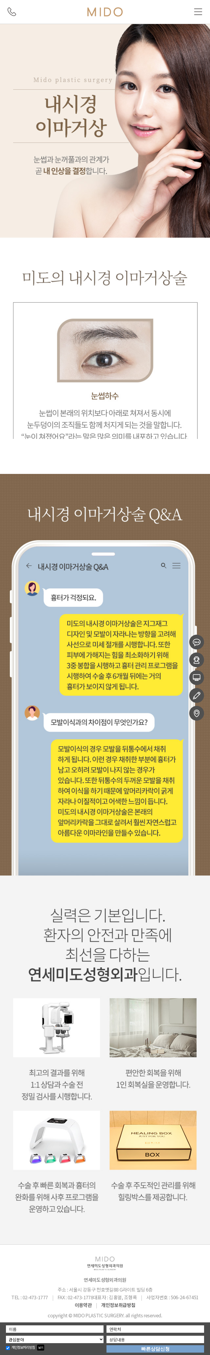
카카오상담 (196, 642)
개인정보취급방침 (118, 1304)
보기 (40, 1347)
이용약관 (83, 1304)
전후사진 (196, 678)
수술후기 (196, 695)
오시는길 (196, 713)
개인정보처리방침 (25, 1348)
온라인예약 (196, 660)
